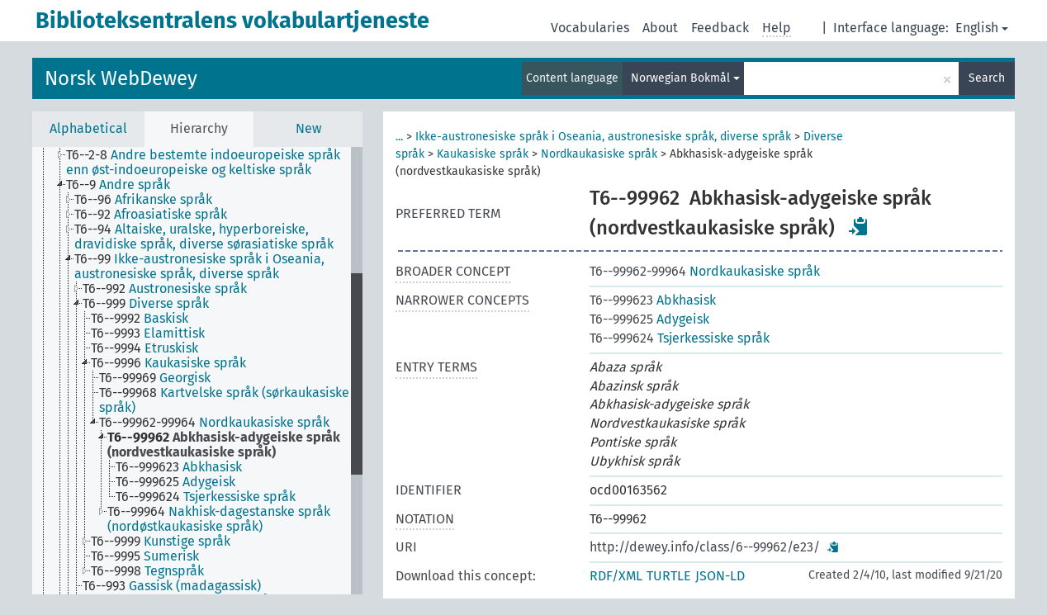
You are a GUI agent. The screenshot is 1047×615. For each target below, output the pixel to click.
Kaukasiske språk (482, 154)
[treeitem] (215, 162)
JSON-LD (720, 576)
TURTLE (669, 576)
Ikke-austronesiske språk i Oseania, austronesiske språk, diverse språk (603, 137)
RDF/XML (616, 576)
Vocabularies (590, 27)
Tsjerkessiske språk (680, 338)
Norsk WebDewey (121, 78)
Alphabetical (88, 128)
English (981, 27)
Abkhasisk (653, 300)
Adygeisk (649, 319)
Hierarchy (199, 128)
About (660, 27)
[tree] (197, 370)
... (399, 137)
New (308, 128)
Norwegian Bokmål (685, 78)
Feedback (720, 27)
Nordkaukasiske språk (599, 154)
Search (987, 78)
